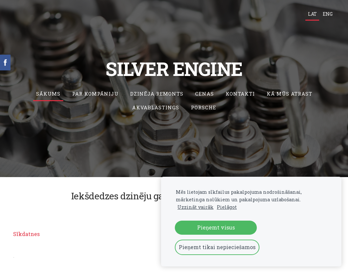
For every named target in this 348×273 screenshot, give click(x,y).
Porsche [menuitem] (203, 107)
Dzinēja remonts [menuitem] (156, 93)
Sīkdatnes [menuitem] (26, 233)
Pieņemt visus (216, 227)
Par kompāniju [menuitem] (95, 93)
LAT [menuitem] (312, 14)
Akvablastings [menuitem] (155, 107)
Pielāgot (227, 207)
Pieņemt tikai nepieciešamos (217, 247)
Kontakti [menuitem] (240, 93)
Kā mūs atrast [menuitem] (289, 93)
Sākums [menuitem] (48, 93)
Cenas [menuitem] (204, 93)
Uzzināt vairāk (195, 207)
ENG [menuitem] (328, 14)
